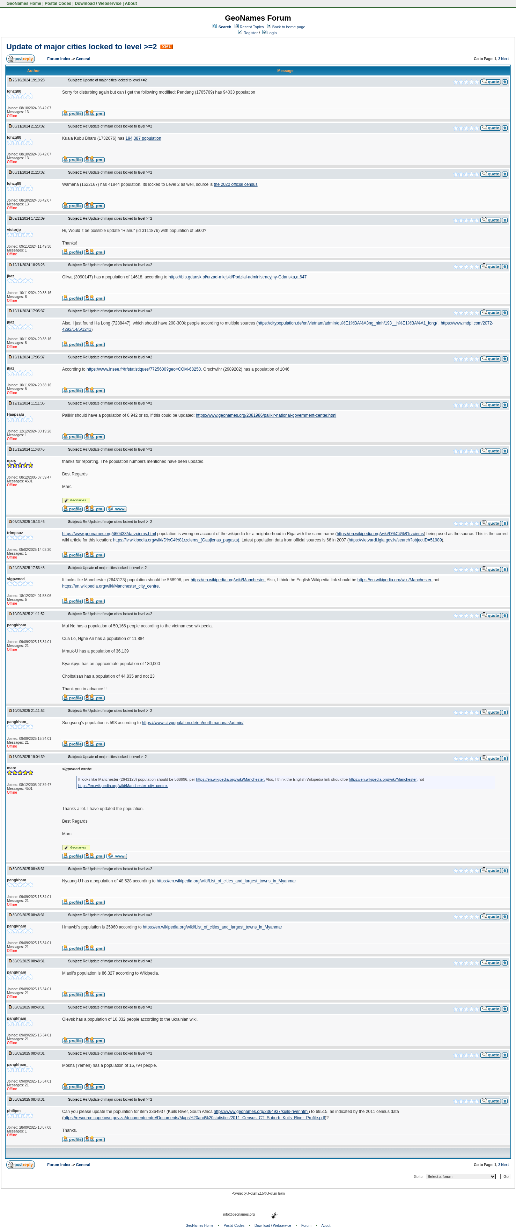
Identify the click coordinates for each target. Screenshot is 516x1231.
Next (505, 59)
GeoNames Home (23, 3)
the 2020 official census (235, 184)
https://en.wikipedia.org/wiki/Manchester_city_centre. (111, 586)
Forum (306, 1226)
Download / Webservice (98, 3)
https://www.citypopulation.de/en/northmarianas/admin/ (192, 722)
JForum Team (276, 1193)
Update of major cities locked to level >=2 (81, 46)
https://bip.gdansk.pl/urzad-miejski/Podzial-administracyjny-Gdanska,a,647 (238, 277)
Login (269, 33)
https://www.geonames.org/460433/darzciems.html (109, 533)
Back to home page (288, 27)
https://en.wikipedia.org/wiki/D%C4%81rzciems (380, 533)
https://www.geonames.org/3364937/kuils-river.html (261, 1111)
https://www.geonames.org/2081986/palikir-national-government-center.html (266, 415)
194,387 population (143, 138)
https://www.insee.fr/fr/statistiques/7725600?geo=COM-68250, (144, 369)
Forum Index (59, 59)
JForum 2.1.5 (255, 1193)
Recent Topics (252, 27)
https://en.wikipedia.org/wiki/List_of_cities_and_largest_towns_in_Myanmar (226, 881)
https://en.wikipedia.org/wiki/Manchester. (228, 579)
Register (248, 33)
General (83, 59)
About (131, 3)
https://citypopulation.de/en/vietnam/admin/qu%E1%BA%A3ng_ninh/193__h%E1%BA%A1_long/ (347, 323)
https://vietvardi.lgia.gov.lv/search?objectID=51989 (395, 540)
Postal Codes (58, 3)
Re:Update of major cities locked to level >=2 (117, 126)
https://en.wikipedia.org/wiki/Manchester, (395, 579)
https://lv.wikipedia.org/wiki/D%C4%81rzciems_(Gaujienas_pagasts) (176, 540)
